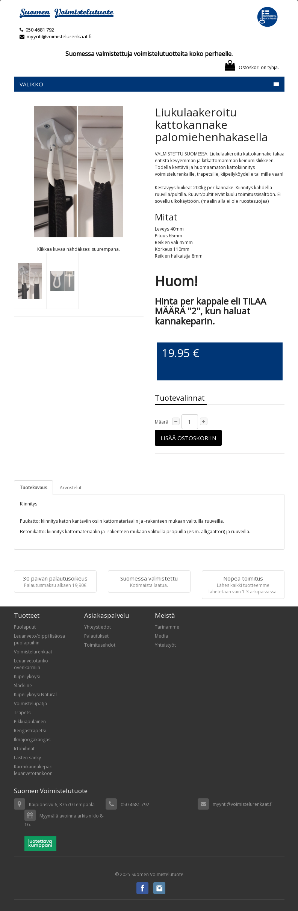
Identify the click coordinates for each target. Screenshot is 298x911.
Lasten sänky (27, 757)
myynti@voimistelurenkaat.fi (56, 36)
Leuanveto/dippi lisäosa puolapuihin (39, 639)
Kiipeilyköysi (27, 676)
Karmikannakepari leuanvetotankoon (33, 770)
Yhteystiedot (97, 627)
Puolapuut (25, 627)
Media (161, 636)
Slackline (23, 685)
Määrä (161, 422)
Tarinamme (167, 627)
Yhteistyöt (165, 645)
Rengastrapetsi (30, 730)
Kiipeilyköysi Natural (35, 694)
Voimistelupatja (30, 703)
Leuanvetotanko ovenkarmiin (31, 664)
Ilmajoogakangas (32, 739)
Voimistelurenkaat (33, 652)
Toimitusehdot (99, 645)
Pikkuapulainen (30, 721)
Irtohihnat (24, 748)
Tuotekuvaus (33, 487)
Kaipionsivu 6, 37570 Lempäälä (62, 804)
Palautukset (96, 636)
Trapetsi (23, 712)
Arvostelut (71, 487)
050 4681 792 (40, 29)
